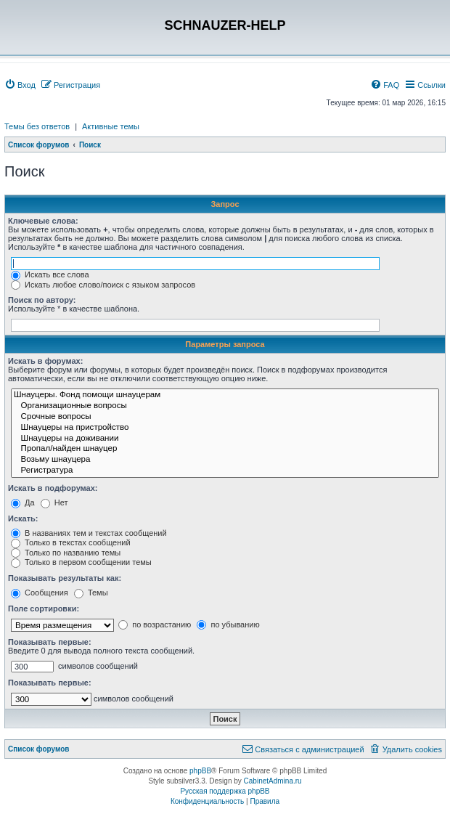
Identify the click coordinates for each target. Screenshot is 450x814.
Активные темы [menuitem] (110, 126)
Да (23, 502)
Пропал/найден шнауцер (225, 449)
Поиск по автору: (41, 300)
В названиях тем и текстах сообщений (89, 533)
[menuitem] (20, 85)
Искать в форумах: (45, 361)
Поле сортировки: (43, 608)
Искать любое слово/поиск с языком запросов (103, 284)
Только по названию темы (65, 552)
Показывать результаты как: (64, 578)
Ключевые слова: (43, 220)
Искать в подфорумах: (53, 488)
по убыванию (228, 624)
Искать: (23, 518)
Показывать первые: (49, 642)
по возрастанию (154, 624)
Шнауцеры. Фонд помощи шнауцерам (225, 395)
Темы (91, 592)
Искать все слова (50, 274)
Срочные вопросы (225, 417)
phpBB (200, 771)
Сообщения (39, 592)
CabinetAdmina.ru (273, 781)
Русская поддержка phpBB (224, 791)
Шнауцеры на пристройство (225, 428)
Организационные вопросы (225, 406)
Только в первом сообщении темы (81, 562)
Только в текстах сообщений (71, 542)
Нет (54, 502)
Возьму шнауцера (225, 460)
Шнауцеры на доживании (225, 439)
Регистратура (225, 470)
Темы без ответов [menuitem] (37, 126)
